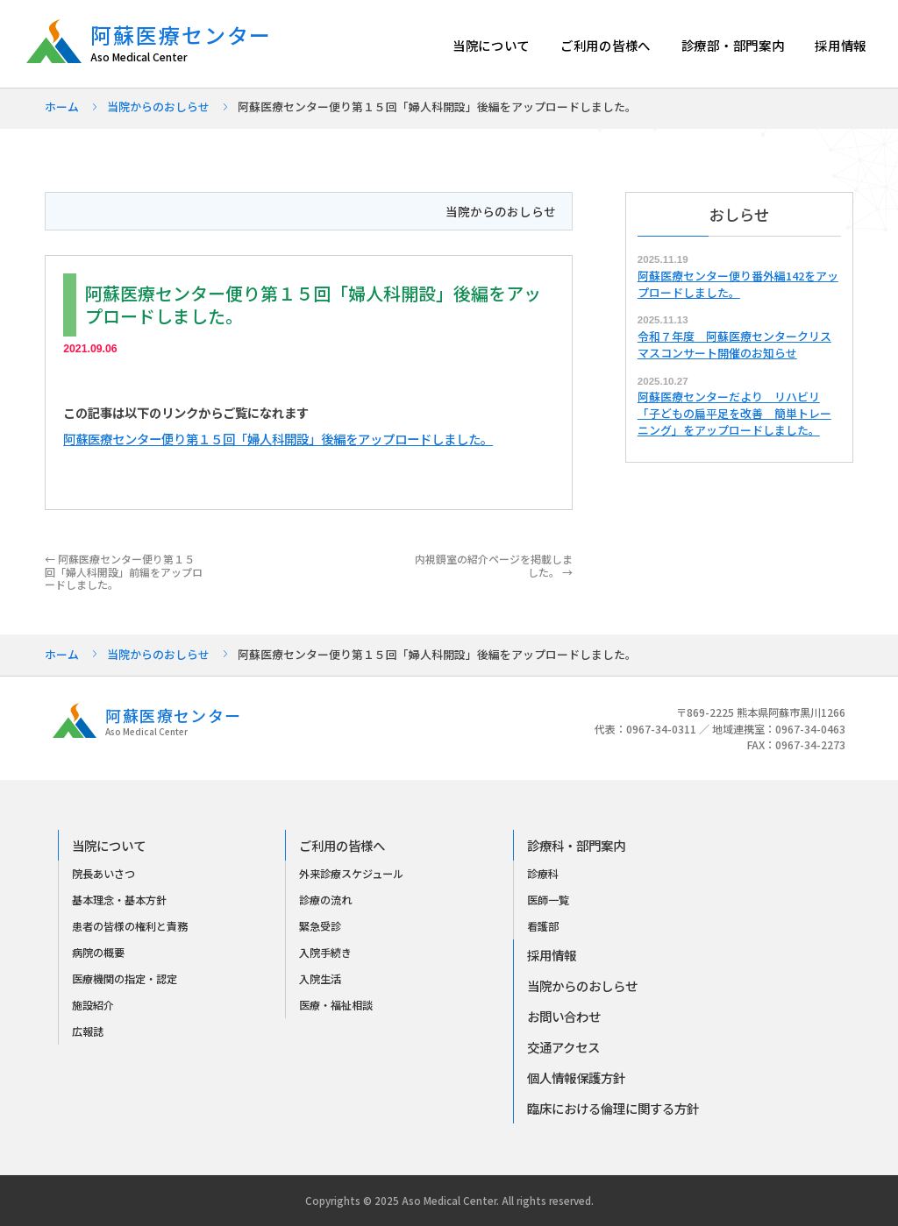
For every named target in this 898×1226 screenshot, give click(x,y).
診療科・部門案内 (576, 845)
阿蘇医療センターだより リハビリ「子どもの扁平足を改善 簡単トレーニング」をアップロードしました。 (734, 413)
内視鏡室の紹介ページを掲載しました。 (494, 564)
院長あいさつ (103, 874)
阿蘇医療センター (189, 43)
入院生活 (320, 979)
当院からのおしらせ (158, 106)
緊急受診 (320, 926)
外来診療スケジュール (351, 874)
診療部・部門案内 (733, 45)
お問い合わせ (564, 1016)
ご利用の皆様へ (605, 45)
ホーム (62, 106)
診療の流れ (325, 900)
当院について (491, 45)
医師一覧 (548, 900)
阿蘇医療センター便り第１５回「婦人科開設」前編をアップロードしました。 (124, 571)
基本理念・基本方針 (119, 900)
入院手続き (325, 952)
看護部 (543, 926)
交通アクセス (563, 1047)
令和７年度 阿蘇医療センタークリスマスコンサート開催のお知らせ (734, 344)
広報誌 (87, 1031)
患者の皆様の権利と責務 (130, 926)
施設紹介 (93, 1005)
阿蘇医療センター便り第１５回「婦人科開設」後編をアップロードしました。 (278, 438)
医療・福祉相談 (336, 1005)
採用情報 (840, 45)
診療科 (543, 874)
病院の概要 (98, 952)
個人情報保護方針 (576, 1077)
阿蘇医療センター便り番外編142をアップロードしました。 (738, 284)
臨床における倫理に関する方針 (613, 1108)
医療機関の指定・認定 (124, 979)
